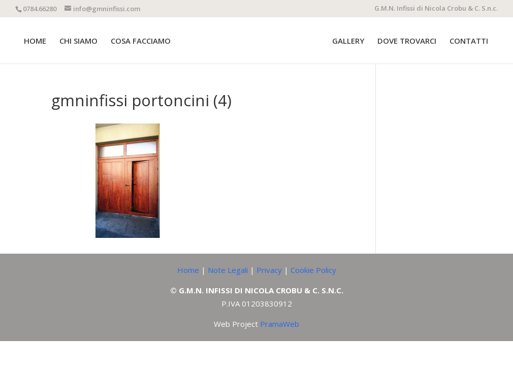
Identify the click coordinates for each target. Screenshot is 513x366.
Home (188, 270)
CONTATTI (469, 41)
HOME (35, 41)
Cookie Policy (313, 270)
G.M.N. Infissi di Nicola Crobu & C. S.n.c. (436, 9)
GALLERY (348, 41)
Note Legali (228, 270)
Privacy (269, 270)
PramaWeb (279, 324)
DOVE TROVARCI (406, 41)
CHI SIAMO (78, 41)
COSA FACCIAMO (141, 41)
